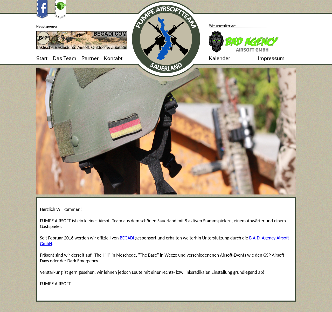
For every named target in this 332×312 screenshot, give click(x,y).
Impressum (271, 58)
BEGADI (127, 238)
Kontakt (113, 58)
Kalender (219, 58)
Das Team (64, 58)
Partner (90, 58)
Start (41, 58)
